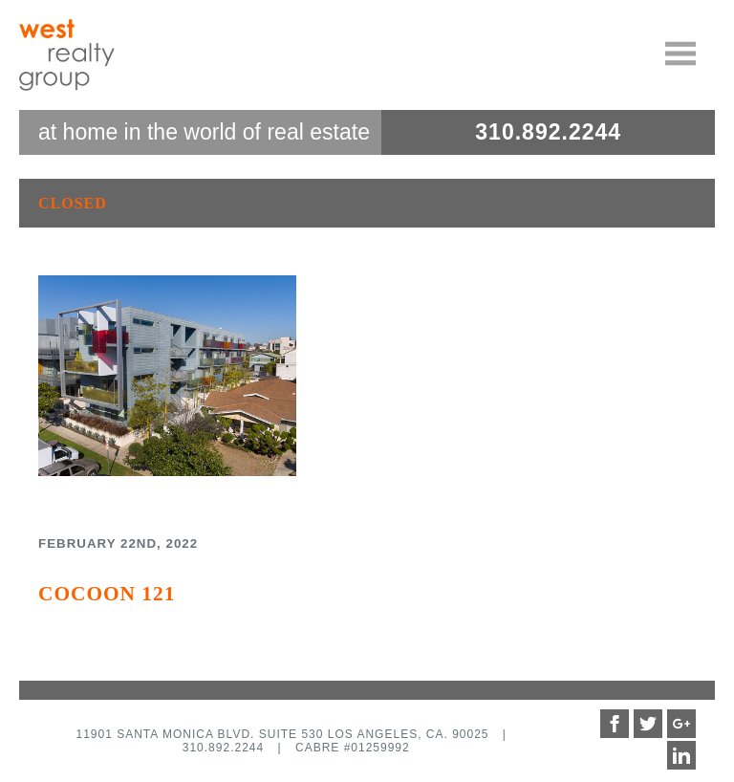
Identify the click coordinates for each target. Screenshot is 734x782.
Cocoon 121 (106, 593)
